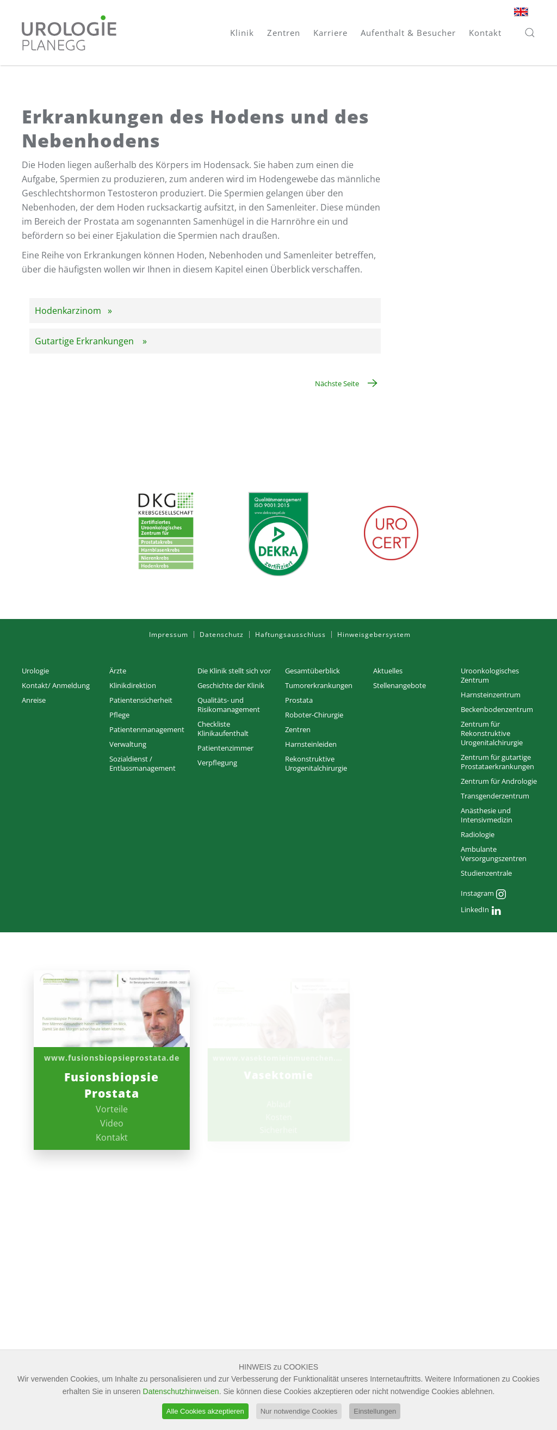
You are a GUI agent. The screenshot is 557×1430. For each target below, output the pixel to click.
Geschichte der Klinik (230, 685)
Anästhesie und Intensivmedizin (486, 815)
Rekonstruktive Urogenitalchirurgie (316, 763)
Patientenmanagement (146, 729)
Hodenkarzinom (68, 311)
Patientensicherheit (140, 700)
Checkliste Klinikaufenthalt (223, 728)
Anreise (34, 700)
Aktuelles (388, 671)
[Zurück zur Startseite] (69, 32)
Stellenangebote (399, 685)
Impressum (168, 634)
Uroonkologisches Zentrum (490, 675)
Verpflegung (217, 762)
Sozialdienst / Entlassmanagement (142, 763)
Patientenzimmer (225, 748)
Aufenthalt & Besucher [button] (408, 32)
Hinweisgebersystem (374, 634)
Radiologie (477, 834)
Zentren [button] (283, 32)
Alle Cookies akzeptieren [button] (205, 1413)
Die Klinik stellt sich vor (234, 671)
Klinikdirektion (132, 685)
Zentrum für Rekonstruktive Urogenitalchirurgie (492, 733)
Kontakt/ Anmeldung (56, 685)
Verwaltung (127, 744)
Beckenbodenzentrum (497, 709)
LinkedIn (481, 910)
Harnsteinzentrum (491, 694)
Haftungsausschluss (290, 634)
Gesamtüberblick (312, 671)
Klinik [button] (242, 32)
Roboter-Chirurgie (314, 715)
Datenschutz (222, 634)
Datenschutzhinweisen (181, 1393)
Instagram (483, 894)
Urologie (35, 671)
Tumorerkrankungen (318, 685)
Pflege (119, 715)
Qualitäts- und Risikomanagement (228, 704)
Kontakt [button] (485, 32)
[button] (529, 32)
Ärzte (117, 671)
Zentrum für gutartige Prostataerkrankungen (497, 761)
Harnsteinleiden (311, 744)
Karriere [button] (330, 32)
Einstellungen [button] (375, 1413)
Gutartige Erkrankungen (85, 341)
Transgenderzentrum (495, 796)
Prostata (299, 700)
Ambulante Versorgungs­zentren (494, 853)
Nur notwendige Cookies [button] (299, 1413)
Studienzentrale (486, 873)
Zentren (298, 729)
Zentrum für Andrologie (499, 781)
